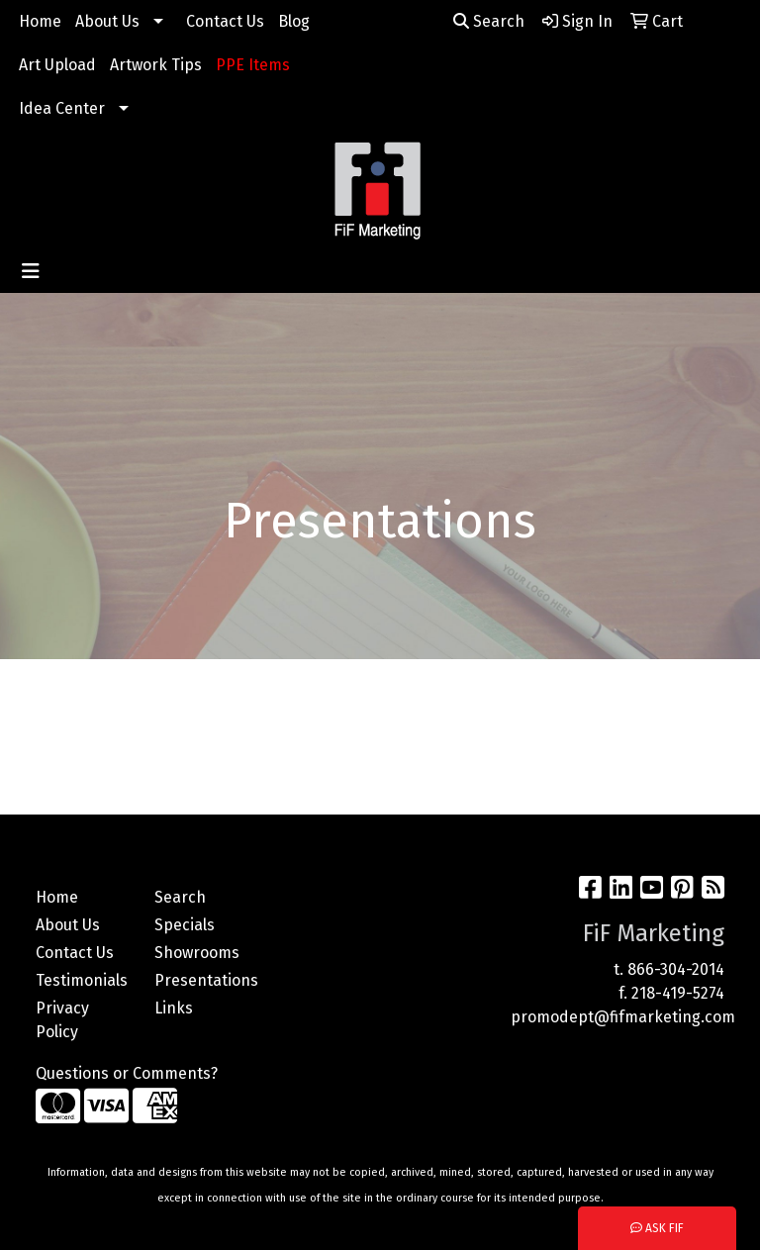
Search (488, 21)
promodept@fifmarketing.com (623, 1017)
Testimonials (82, 980)
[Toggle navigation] (30, 271)
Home (40, 21)
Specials (184, 924)
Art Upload (57, 64)
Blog (294, 21)
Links (173, 1008)
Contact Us (225, 21)
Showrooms (196, 952)
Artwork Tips (156, 64)
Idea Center (62, 108)
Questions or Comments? (127, 1073)
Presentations (201, 980)
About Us (107, 21)
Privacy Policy (62, 1020)
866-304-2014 (675, 969)
